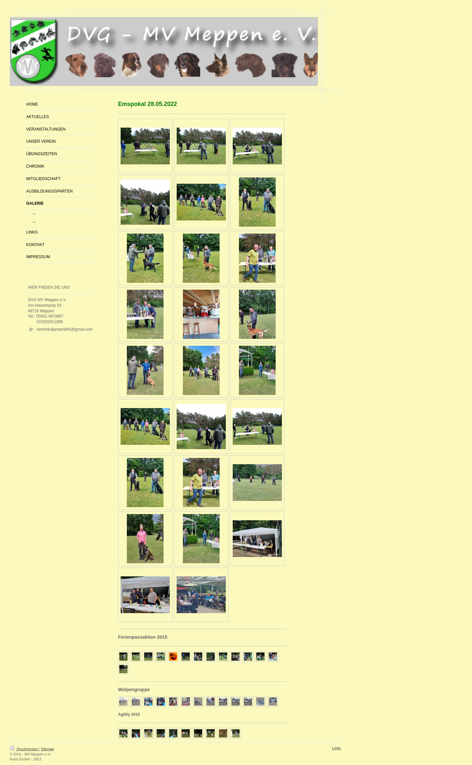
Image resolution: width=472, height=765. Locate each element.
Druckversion (24, 749)
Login (336, 748)
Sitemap (47, 749)
